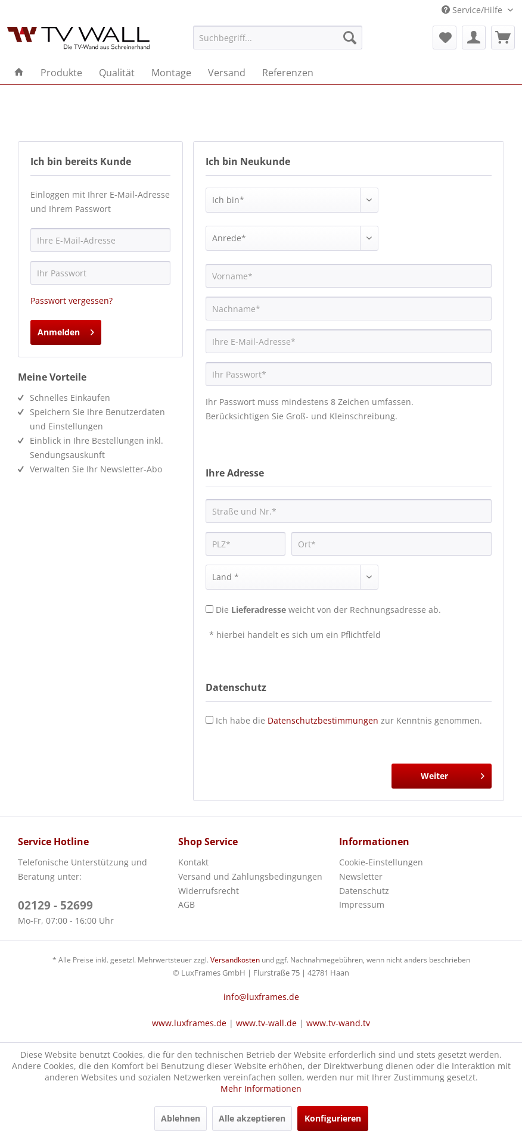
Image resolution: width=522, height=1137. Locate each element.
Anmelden (66, 330)
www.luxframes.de (189, 1023)
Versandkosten (235, 960)
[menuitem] (278, 37)
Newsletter (361, 876)
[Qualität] (117, 72)
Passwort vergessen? (71, 300)
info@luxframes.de (261, 996)
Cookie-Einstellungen (381, 862)
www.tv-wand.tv (338, 1023)
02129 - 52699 (55, 905)
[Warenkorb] (503, 37)
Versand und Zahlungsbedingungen (250, 876)
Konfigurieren (332, 1118)
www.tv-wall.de (266, 1023)
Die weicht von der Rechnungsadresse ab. (328, 609)
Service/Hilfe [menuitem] (473, 9)
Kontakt (193, 862)
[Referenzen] (288, 72)
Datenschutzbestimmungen (323, 720)
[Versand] (227, 72)
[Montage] (171, 72)
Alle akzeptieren (252, 1118)
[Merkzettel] (444, 37)
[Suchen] (349, 37)
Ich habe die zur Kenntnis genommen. (349, 720)
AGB (186, 904)
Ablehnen (180, 1118)
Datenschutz (364, 890)
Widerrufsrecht (208, 890)
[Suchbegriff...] (278, 37)
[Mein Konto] (474, 37)
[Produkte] (61, 72)
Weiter (452, 774)
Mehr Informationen (261, 1088)
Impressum (361, 904)
